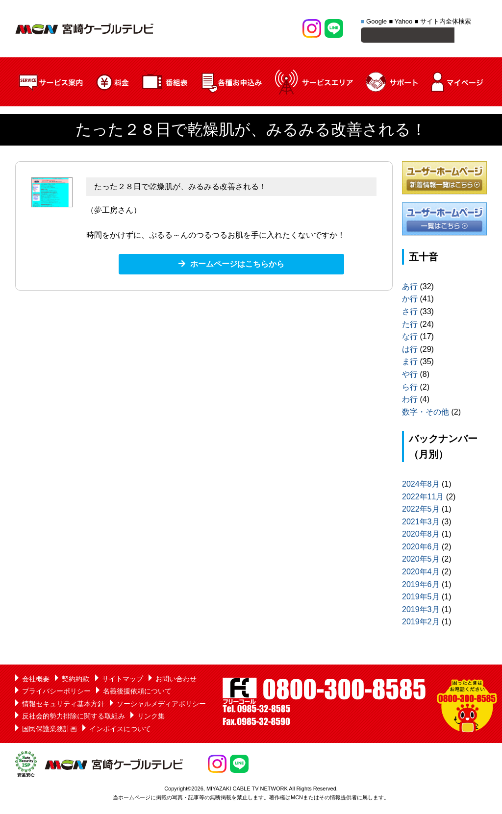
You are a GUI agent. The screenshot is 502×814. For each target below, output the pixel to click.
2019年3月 (421, 611)
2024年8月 (421, 485)
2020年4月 (421, 573)
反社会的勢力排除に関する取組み (73, 717)
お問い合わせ (176, 680)
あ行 (410, 288)
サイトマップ (122, 680)
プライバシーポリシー (56, 692)
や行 (410, 375)
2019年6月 (421, 586)
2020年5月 (421, 560)
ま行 (410, 363)
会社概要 (36, 680)
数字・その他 (425, 413)
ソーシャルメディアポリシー (161, 705)
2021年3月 (421, 523)
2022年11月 (423, 498)
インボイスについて (120, 730)
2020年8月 (421, 535)
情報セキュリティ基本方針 (63, 705)
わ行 (410, 400)
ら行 (410, 388)
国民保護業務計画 (49, 730)
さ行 (410, 313)
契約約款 (75, 680)
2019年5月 (421, 598)
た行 (410, 325)
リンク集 (151, 717)
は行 (410, 350)
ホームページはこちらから (237, 265)
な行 (410, 338)
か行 (410, 300)
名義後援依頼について (137, 692)
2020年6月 (421, 548)
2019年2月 (421, 623)
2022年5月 (421, 510)
